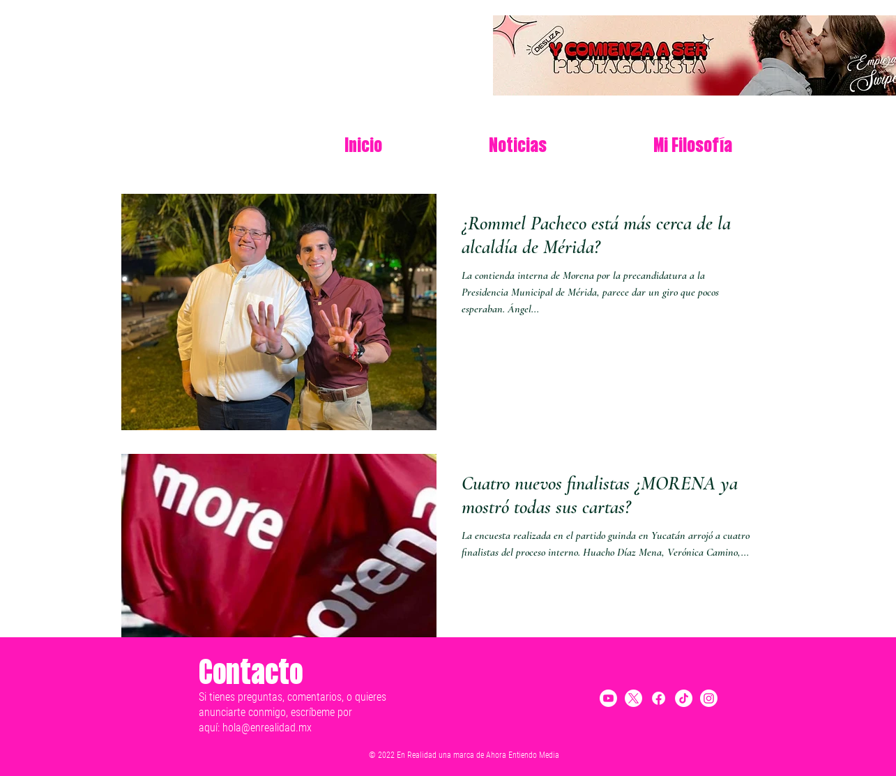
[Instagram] (708, 698)
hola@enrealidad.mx (267, 727)
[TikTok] (683, 698)
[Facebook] (658, 698)
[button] (692, 146)
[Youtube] (608, 698)
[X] (633, 698)
